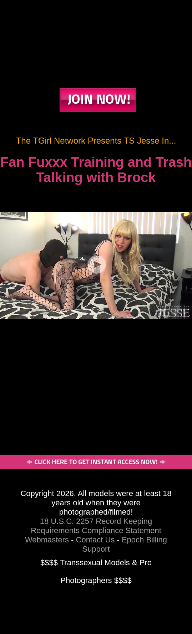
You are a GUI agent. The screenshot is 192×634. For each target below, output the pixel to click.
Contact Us (95, 539)
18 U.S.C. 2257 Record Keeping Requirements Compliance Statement (96, 526)
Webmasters (47, 539)
